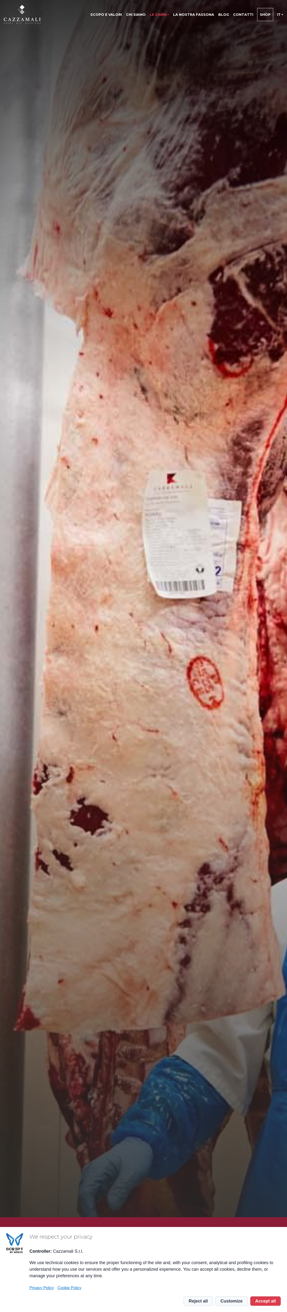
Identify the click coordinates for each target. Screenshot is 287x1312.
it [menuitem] (279, 14)
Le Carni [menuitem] (158, 14)
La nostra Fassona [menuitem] (193, 14)
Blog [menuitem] (223, 14)
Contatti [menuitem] (243, 14)
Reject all (198, 1301)
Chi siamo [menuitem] (136, 14)
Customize (231, 1301)
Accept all (265, 1301)
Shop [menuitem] (265, 14)
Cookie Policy (69, 1288)
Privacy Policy (41, 1288)
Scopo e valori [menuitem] (106, 14)
